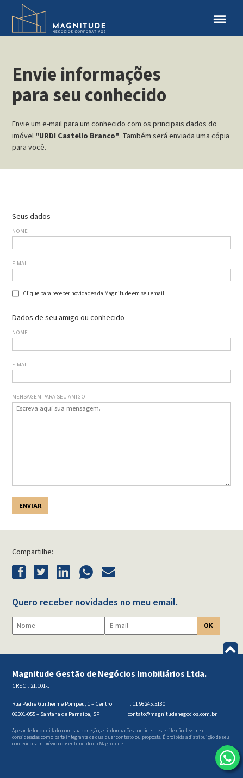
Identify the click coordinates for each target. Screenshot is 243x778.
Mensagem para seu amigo (48, 397)
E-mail (20, 263)
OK (208, 625)
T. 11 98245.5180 (146, 704)
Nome (20, 231)
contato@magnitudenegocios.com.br (172, 714)
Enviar (30, 506)
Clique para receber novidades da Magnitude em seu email (93, 293)
